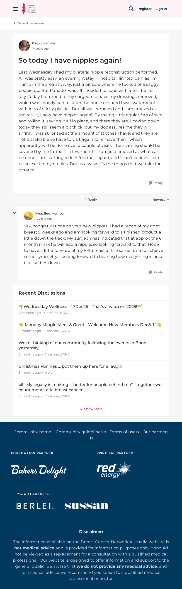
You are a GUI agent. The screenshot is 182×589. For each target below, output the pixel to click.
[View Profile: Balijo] (24, 45)
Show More (91, 409)
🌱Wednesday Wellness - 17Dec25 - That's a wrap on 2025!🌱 (80, 306)
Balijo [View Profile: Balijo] (36, 43)
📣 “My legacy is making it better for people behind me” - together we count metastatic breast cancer (90, 387)
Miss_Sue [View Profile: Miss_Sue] (42, 213)
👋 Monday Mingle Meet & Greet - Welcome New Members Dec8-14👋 (90, 324)
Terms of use (123, 431)
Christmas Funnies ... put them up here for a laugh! (70, 366)
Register (145, 9)
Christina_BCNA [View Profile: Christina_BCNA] (57, 313)
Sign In (161, 9)
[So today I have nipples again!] (43, 219)
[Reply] (156, 183)
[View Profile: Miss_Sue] (28, 215)
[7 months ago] (30, 312)
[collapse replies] (14, 213)
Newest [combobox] (161, 200)
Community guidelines (79, 431)
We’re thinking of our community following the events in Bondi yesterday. (83, 345)
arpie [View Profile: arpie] (48, 373)
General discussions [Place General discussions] (28, 23)
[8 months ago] (30, 331)
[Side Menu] (16, 8)
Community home (32, 431)
